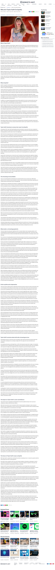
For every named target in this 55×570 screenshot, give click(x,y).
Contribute (15, 563)
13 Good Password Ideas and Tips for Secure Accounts (47, 43)
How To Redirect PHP (47, 24)
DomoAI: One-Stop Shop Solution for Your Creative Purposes (14, 546)
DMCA (15, 564)
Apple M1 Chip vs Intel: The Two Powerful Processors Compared (48, 46)
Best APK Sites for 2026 (5, 557)
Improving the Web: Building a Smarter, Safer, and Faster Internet (34, 558)
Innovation (9, 5)
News (20, 5)
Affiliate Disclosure (42, 563)
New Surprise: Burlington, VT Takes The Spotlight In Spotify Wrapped (5, 519)
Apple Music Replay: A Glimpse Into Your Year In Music (14, 531)
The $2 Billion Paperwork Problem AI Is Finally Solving (34, 546)
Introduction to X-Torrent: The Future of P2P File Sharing (48, 16)
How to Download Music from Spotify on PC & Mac (24, 531)
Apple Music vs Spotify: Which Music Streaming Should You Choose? (34, 531)
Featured (15, 5)
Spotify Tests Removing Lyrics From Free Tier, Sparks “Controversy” (5, 531)
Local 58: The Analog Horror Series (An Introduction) (48, 28)
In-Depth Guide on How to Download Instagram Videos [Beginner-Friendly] (47, 41)
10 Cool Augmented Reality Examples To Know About (48, 12)
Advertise (20, 563)
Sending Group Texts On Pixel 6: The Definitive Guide (48, 20)
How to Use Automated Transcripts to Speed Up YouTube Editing (24, 558)
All (23, 5)
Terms (30, 563)
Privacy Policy (35, 563)
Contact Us (25, 563)
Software (3, 5)
